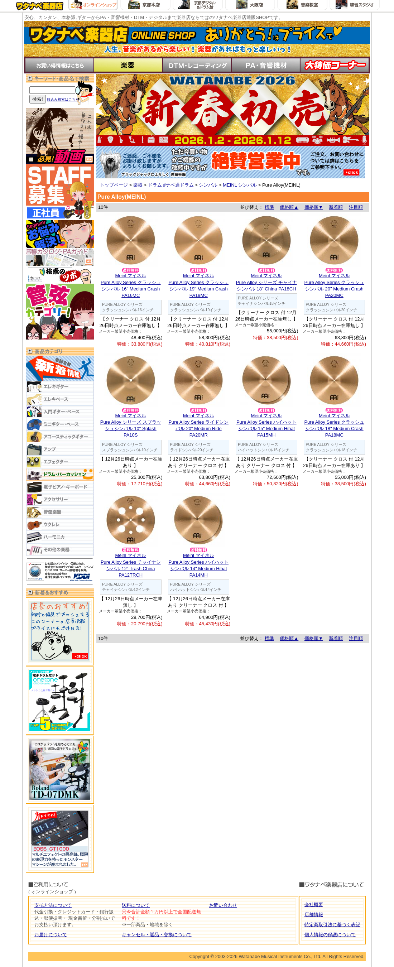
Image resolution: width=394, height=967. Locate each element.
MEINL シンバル (240, 185)
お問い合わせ (223, 905)
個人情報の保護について (330, 934)
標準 (269, 207)
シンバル (209, 185)
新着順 (336, 207)
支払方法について (53, 905)
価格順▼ (313, 207)
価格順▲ (289, 207)
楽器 (138, 185)
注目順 (356, 207)
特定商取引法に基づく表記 (332, 924)
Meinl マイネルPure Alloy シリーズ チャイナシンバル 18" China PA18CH (266, 282)
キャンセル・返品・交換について (157, 934)
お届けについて (50, 934)
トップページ (114, 185)
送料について (136, 905)
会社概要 (313, 904)
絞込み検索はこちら (63, 99)
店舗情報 (313, 914)
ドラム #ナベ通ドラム (171, 185)
